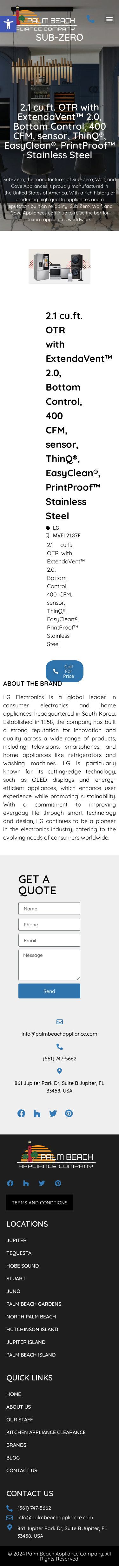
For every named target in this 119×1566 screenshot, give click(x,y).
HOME (13, 1394)
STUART (16, 1278)
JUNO (13, 1291)
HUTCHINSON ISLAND (32, 1329)
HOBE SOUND (22, 1266)
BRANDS (16, 1445)
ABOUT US (18, 1407)
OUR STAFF (19, 1419)
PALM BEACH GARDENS (33, 1304)
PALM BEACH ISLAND (31, 1355)
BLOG (13, 1457)
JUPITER (16, 1240)
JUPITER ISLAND (25, 1342)
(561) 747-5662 (59, 1058)
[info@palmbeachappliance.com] (59, 1022)
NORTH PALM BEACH (31, 1316)
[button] (8, 24)
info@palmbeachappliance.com (59, 1034)
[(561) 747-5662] (59, 1047)
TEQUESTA (18, 1253)
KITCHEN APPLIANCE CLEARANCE (46, 1432)
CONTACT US (21, 1470)
